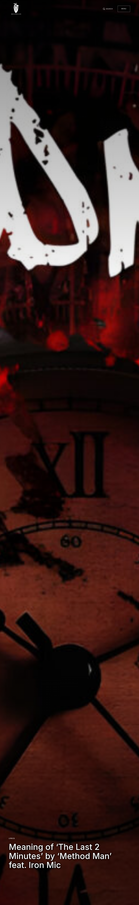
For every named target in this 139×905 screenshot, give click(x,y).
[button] (108, 9)
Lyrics (12, 838)
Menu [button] (123, 9)
